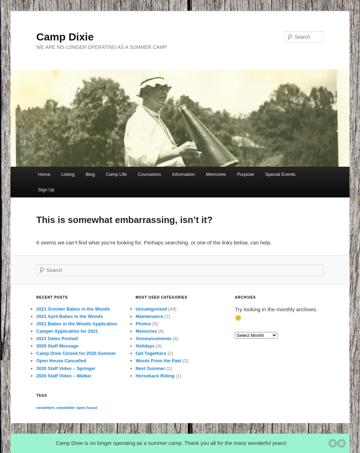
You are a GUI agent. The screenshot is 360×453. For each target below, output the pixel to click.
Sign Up (46, 189)
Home (44, 174)
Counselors (149, 174)
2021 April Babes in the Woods (69, 316)
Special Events (280, 174)
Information (183, 174)
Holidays (145, 346)
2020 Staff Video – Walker (63, 375)
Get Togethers (151, 353)
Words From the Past (159, 360)
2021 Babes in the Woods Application (76, 323)
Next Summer (150, 368)
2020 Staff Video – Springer (65, 368)
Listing (68, 174)
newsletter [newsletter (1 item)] (65, 408)
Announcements (154, 338)
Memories (216, 174)
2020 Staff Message (57, 346)
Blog (90, 174)
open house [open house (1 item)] (86, 408)
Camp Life (116, 174)
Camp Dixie (65, 37)
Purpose (245, 174)
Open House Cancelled (61, 360)
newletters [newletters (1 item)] (45, 408)
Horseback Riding (155, 375)
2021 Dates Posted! (57, 338)
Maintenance (149, 316)
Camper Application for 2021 (67, 331)
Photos (143, 323)
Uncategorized (151, 309)
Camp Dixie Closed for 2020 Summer (76, 353)
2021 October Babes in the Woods (73, 309)
